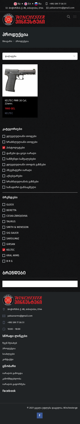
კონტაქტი (7, 359)
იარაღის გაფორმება (13, 384)
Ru (38, 3)
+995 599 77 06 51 (57, 3)
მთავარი (7, 41)
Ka (17, 3)
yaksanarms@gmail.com (61, 7)
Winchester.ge (70, 407)
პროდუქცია (9, 348)
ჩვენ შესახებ (9, 343)
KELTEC (9, 113)
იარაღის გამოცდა (12, 373)
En (27, 3)
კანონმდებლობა (11, 378)
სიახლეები (8, 354)
